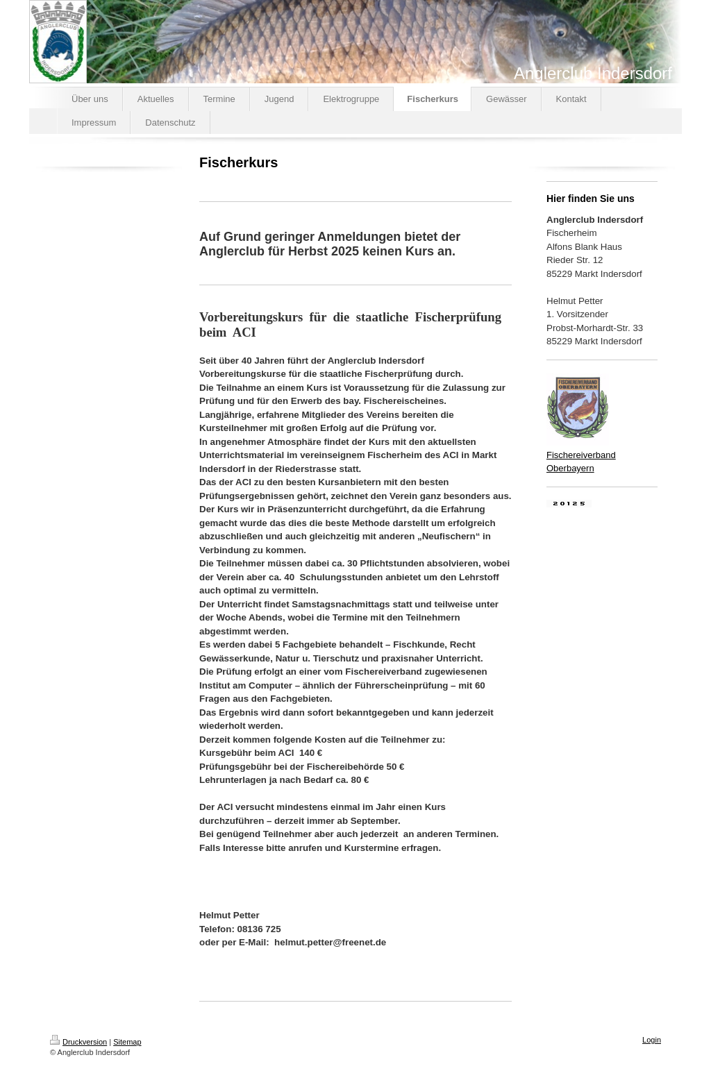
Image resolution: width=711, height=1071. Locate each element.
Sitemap (127, 1042)
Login (651, 1040)
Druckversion (78, 1042)
